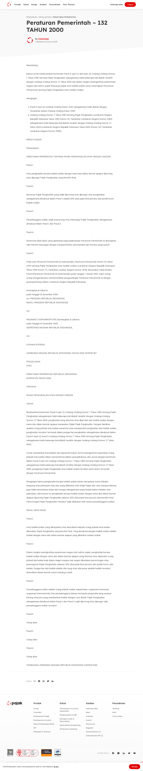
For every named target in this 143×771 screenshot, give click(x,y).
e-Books (89, 716)
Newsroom (90, 724)
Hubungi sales (116, 4)
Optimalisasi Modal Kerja (70, 725)
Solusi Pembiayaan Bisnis (44, 724)
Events (89, 720)
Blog (88, 712)
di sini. (56, 767)
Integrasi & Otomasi (42, 732)
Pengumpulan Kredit (68, 715)
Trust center (117, 716)
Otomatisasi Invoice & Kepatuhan (69, 709)
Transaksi (37, 712)
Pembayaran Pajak (41, 716)
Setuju (134, 767)
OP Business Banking (68, 729)
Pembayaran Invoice (42, 720)
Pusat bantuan (92, 732)
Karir (114, 712)
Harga (36, 708)
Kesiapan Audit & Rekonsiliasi (67, 720)
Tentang (115, 708)
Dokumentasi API (93, 736)
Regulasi (90, 728)
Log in (130, 4)
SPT (35, 728)
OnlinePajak (43, 39)
